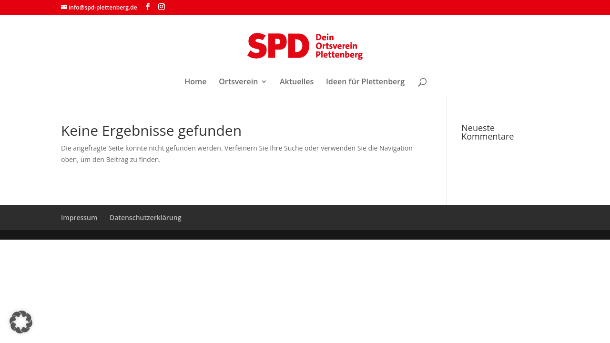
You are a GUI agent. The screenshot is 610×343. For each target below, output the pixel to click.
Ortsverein (238, 82)
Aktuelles (297, 82)
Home (195, 82)
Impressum (79, 217)
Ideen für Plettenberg (365, 82)
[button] (21, 322)
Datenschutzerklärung (145, 217)
